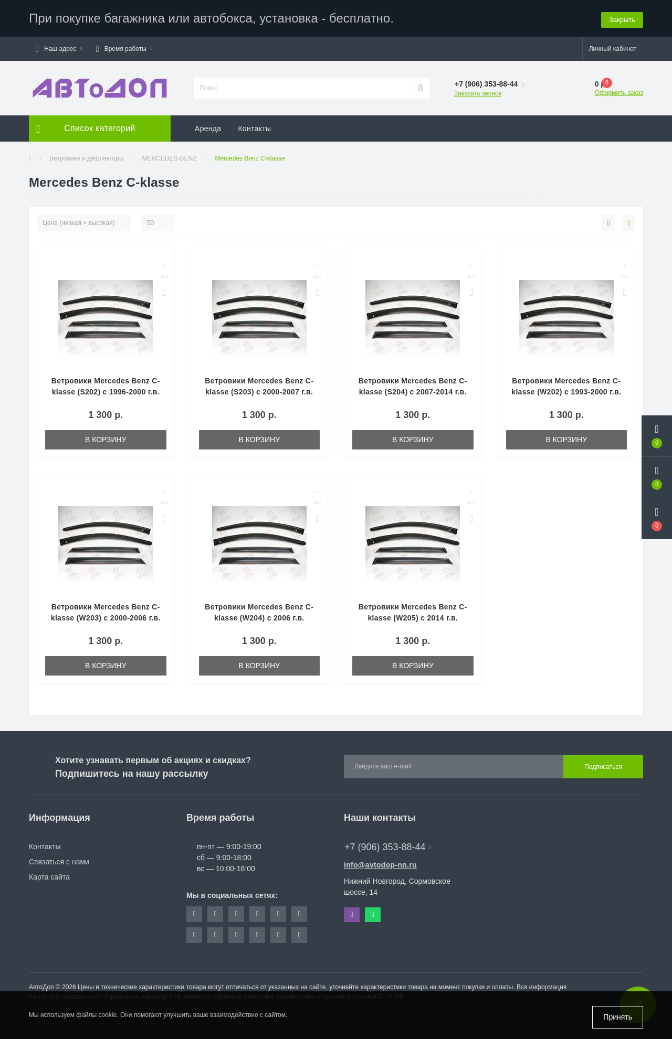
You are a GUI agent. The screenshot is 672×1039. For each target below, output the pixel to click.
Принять (617, 1017)
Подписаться (603, 766)
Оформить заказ (619, 93)
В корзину (106, 439)
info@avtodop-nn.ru (380, 865)
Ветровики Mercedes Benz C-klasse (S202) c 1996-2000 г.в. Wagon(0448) (105, 392)
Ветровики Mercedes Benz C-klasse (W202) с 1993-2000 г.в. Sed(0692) (566, 392)
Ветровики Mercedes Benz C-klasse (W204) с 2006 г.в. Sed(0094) (259, 618)
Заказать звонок (477, 93)
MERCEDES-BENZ (169, 158)
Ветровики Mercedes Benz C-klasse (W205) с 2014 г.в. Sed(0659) (413, 618)
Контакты (254, 128)
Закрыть (622, 18)
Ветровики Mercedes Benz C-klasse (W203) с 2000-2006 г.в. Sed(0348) (106, 618)
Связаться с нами (59, 862)
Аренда (208, 128)
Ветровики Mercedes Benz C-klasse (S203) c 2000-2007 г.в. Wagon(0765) (259, 392)
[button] (59, 49)
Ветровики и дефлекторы (86, 158)
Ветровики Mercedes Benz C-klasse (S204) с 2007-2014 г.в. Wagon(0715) (413, 392)
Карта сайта (49, 877)
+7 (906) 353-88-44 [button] (387, 847)
